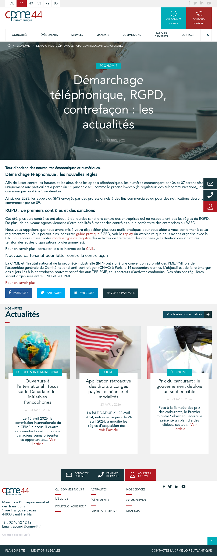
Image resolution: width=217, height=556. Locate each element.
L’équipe (61, 498)
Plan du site (15, 550)
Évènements (49, 35)
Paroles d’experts (161, 35)
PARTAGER (18, 292)
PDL (10, 3)
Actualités (19, 35)
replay (128, 234)
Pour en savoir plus (20, 283)
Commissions (132, 35)
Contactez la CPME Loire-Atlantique (182, 550)
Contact (188, 35)
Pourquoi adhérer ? (70, 506)
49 (31, 3)
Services (77, 35)
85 (56, 3)
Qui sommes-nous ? (69, 489)
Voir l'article (108, 430)
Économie (23, 46)
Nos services (135, 489)
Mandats (102, 35)
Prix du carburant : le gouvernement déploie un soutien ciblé (179, 386)
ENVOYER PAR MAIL (121, 292)
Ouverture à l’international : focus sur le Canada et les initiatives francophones (37, 392)
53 (39, 3)
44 (22, 3)
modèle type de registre (71, 238)
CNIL (90, 249)
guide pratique (87, 234)
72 (47, 3)
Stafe (27, 535)
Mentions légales (45, 550)
